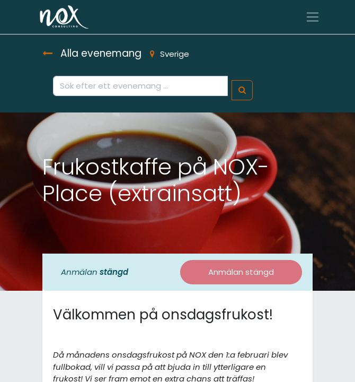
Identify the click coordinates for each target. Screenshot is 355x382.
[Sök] (242, 90)
